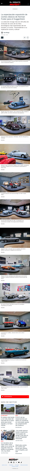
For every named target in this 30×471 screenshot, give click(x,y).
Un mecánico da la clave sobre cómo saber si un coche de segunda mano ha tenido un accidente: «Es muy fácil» (7, 447)
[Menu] (1, 2)
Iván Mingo (6, 32)
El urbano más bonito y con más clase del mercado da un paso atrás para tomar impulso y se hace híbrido (7, 421)
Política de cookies (15, 466)
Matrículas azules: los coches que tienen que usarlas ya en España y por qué (22, 448)
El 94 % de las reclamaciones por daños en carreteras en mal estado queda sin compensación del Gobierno (22, 421)
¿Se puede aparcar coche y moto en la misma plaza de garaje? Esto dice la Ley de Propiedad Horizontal (22, 434)
